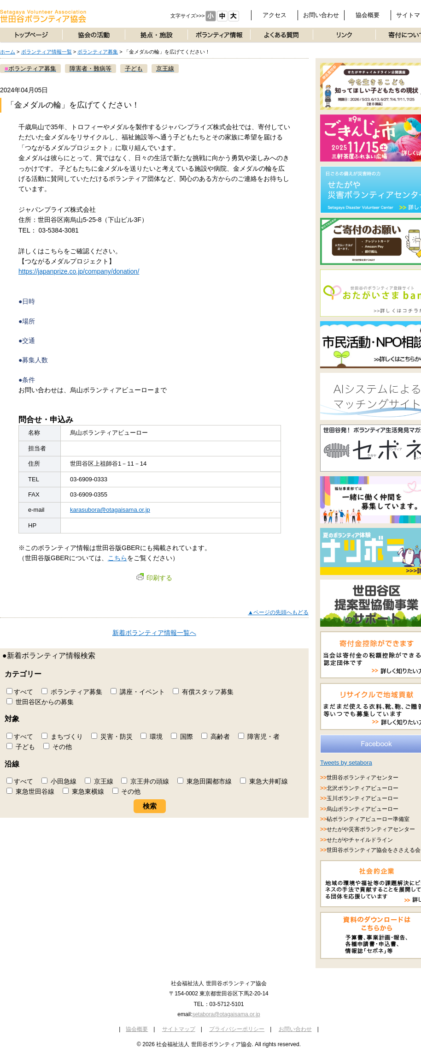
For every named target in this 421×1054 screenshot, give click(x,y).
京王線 (99, 781)
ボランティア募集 (97, 51)
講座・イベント (138, 691)
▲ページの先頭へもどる (278, 612)
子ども (20, 746)
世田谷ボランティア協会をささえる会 (374, 850)
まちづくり (62, 736)
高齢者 (215, 736)
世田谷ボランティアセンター (362, 777)
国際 (182, 736)
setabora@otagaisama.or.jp (226, 1014)
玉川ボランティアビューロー (362, 798)
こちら (117, 558)
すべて (19, 691)
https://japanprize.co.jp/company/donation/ (78, 271)
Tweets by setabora (346, 762)
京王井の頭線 (145, 781)
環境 (151, 736)
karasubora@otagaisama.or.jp (110, 509)
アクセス (275, 15)
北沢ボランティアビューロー (362, 788)
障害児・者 (259, 736)
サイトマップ (178, 1029)
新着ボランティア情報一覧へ (154, 632)
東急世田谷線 (30, 791)
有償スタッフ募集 (203, 691)
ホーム (7, 51)
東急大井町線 (264, 781)
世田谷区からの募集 (40, 702)
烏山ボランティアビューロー (362, 809)
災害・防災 (112, 736)
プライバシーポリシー (236, 1029)
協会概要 (368, 15)
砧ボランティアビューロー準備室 (368, 819)
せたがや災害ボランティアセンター (371, 829)
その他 (57, 746)
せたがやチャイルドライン (360, 840)
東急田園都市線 (204, 781)
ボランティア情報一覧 (46, 51)
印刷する (154, 577)
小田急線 (58, 781)
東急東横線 (83, 791)
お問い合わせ (321, 15)
